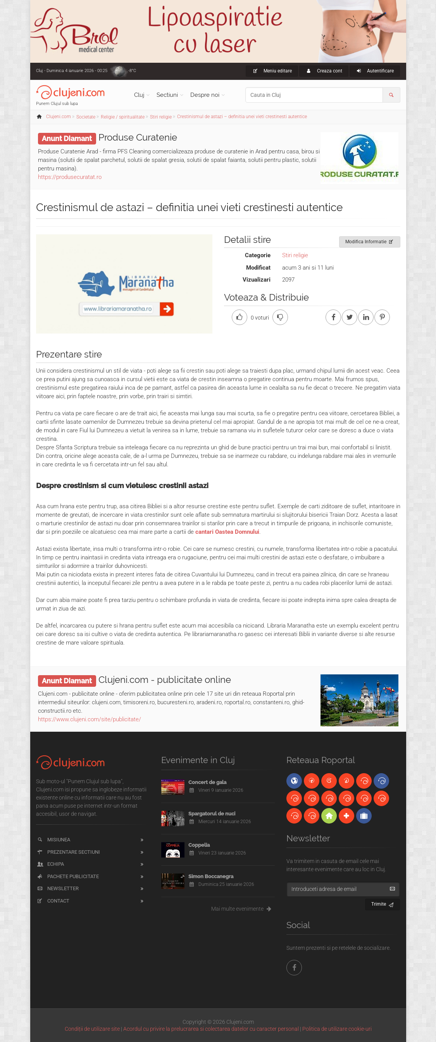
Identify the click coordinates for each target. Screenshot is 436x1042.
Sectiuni (167, 94)
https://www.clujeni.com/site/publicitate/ (89, 719)
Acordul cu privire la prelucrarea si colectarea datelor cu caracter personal (211, 1029)
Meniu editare (272, 71)
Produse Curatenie (137, 137)
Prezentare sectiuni (68, 852)
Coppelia (199, 845)
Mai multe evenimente (243, 909)
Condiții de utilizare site (92, 1029)
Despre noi (204, 94)
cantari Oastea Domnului (227, 531)
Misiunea (53, 840)
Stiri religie (295, 255)
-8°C (132, 70)
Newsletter (57, 888)
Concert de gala (207, 782)
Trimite (382, 903)
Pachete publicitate (67, 876)
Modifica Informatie (370, 240)
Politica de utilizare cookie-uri (337, 1029)
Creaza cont (323, 71)
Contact (52, 901)
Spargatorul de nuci (211, 814)
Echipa (50, 864)
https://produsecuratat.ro (70, 177)
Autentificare (375, 71)
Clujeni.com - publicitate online (164, 679)
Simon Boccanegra (210, 876)
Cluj (139, 94)
